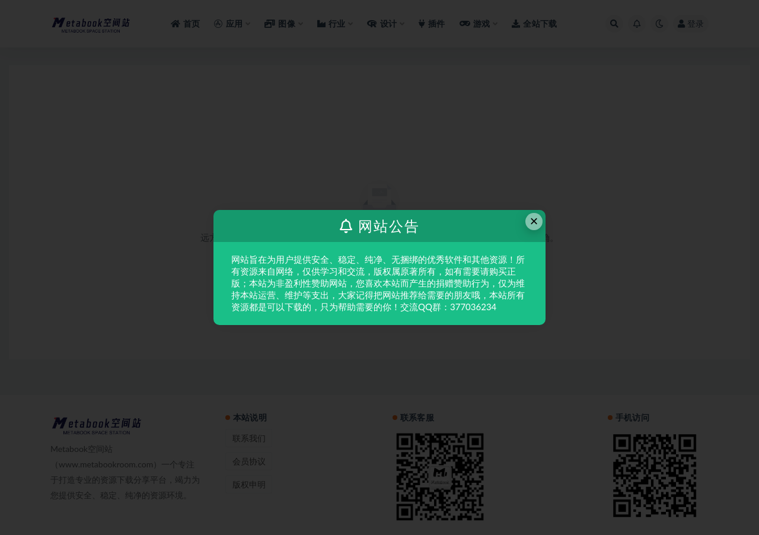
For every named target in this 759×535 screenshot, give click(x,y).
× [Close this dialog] (534, 221)
